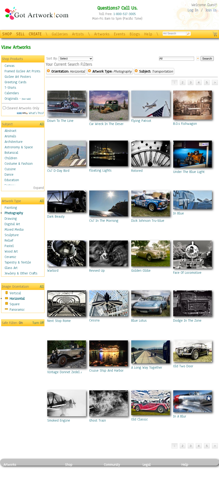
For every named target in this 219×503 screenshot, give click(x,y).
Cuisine (10, 169)
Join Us (211, 10)
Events (119, 34)
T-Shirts (10, 87)
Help (148, 34)
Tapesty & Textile (45, 490)
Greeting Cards (15, 82)
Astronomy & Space (19, 147)
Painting (11, 207)
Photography (14, 213)
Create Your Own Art (79, 500)
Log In (193, 10)
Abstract (10, 130)
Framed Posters (76, 475)
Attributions (150, 480)
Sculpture (12, 235)
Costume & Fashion (19, 163)
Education (12, 180)
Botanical (11, 152)
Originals (11, 98)
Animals (10, 136)
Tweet (185, 500)
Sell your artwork (116, 490)
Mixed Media (14, 229)
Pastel (9, 246)
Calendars (12, 93)
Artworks (102, 34)
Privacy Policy (153, 469)
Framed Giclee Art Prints (22, 71)
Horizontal (17, 298)
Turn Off (38, 323)
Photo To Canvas (77, 469)
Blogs (135, 34)
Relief (9, 240)
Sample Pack (190, 475)
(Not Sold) (26, 98)
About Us (188, 480)
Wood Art (11, 251)
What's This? (30, 113)
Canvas (10, 65)
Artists (78, 34)
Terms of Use (152, 475)
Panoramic (17, 309)
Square (15, 304)
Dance (9, 174)
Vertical (15, 293)
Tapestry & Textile (18, 262)
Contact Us (189, 469)
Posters (70, 480)
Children (11, 158)
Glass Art (11, 268)
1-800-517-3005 (124, 14)
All (42, 124)
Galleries (60, 34)
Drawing (11, 218)
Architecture (14, 141)
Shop (68, 464)
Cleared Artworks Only (22, 108)
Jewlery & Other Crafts (21, 273)
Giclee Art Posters (18, 76)
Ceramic (10, 257)
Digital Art (12, 224)
